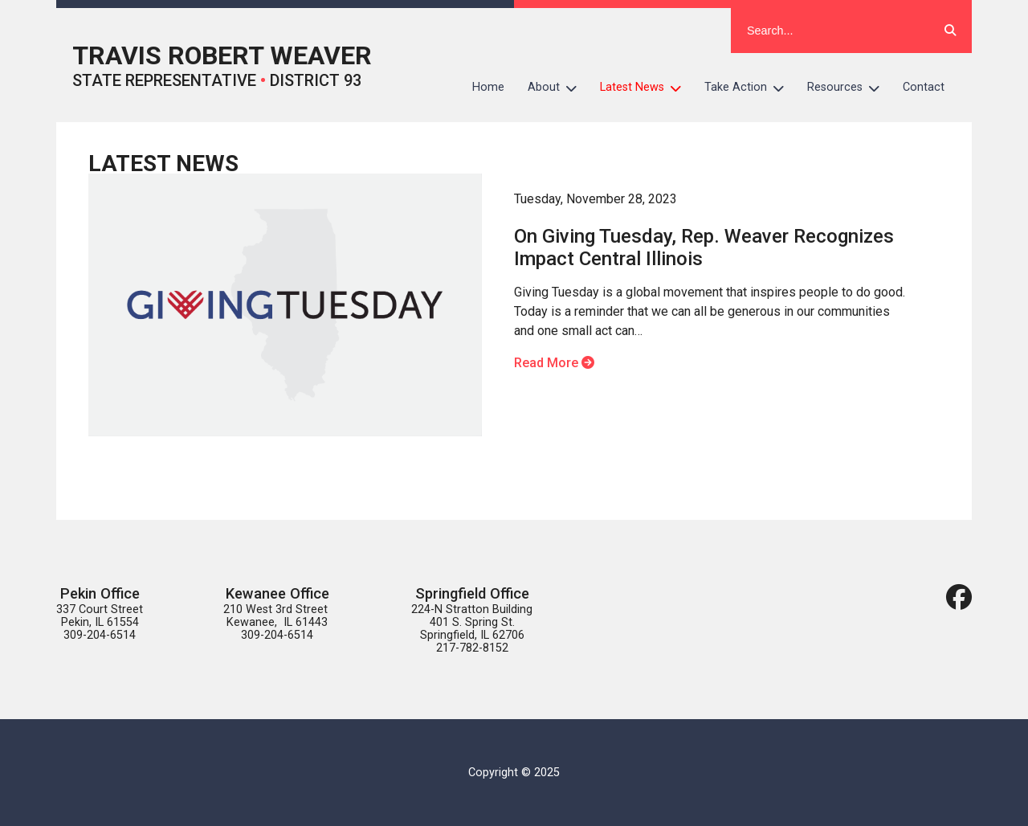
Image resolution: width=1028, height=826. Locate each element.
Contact (923, 87)
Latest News (646, 87)
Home (488, 87)
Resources (849, 87)
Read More (554, 362)
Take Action (750, 87)
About (558, 87)
